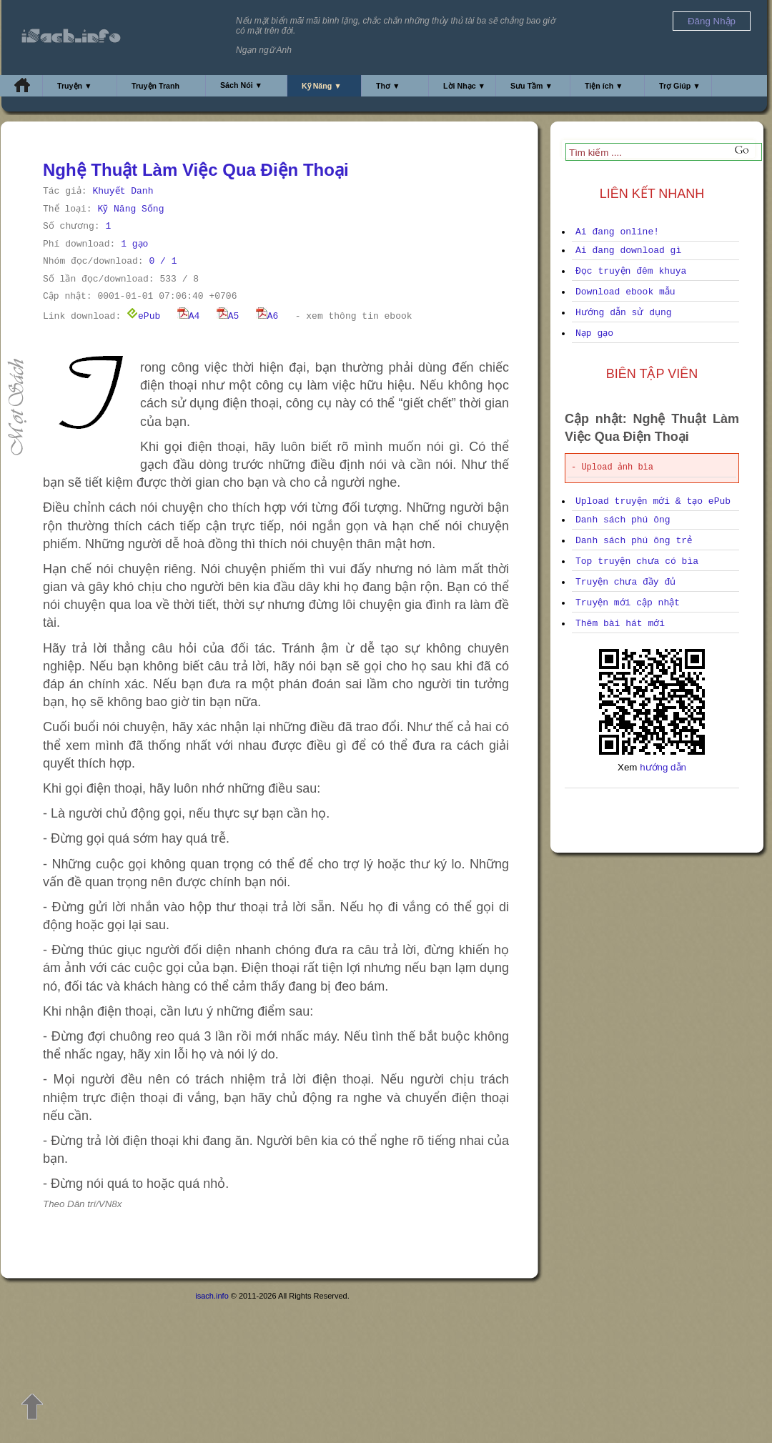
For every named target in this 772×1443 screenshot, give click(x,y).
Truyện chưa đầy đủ (625, 582)
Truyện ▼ (74, 85)
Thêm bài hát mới (620, 623)
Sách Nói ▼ (241, 85)
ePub (143, 316)
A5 (228, 316)
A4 (188, 316)
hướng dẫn (663, 767)
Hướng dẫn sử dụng (623, 312)
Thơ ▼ (388, 85)
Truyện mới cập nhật (627, 602)
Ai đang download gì (628, 250)
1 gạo (134, 244)
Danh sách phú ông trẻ (633, 540)
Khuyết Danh (122, 191)
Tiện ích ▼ (604, 85)
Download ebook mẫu (625, 292)
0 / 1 (163, 261)
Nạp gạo (594, 333)
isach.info (211, 1295)
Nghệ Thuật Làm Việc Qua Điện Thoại (196, 169)
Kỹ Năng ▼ (322, 85)
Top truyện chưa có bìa (636, 561)
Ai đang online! (617, 232)
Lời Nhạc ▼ (464, 85)
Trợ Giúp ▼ (680, 85)
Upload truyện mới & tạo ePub (653, 501)
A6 (267, 316)
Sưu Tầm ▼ (531, 85)
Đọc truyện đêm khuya (630, 271)
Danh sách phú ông (622, 520)
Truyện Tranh (155, 85)
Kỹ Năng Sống (130, 209)
